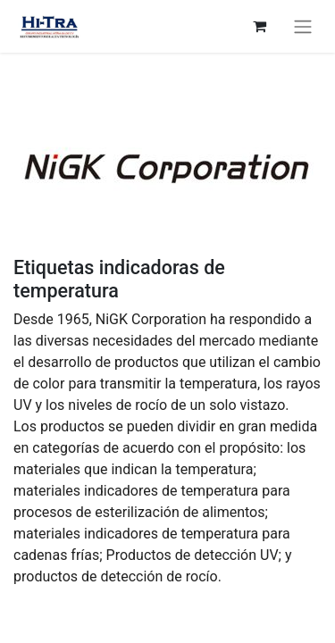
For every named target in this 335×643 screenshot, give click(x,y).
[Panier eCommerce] (259, 26)
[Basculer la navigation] (303, 26)
